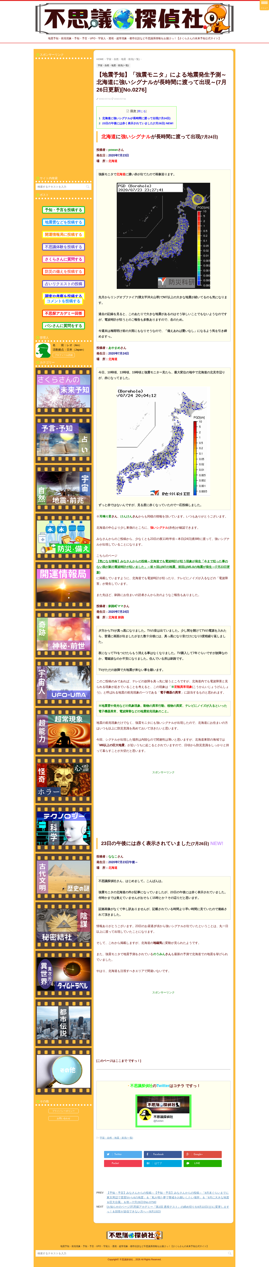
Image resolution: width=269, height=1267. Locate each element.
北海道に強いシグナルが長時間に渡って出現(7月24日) (136, 118)
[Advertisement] (163, 800)
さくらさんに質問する (63, 259)
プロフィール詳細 (64, 355)
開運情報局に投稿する (63, 234)
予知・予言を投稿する (63, 210)
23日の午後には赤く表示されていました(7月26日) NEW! (137, 123)
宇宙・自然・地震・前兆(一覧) (116, 1137)
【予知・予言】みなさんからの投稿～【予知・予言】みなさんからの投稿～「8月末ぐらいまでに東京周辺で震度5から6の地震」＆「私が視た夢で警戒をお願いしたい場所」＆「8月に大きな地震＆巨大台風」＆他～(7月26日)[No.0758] (168, 1197)
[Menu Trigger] (264, 5)
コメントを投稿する (63, 301)
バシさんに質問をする (63, 326)
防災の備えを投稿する (63, 271)
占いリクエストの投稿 (63, 284)
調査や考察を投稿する (63, 296)
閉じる (142, 111)
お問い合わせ (63, 1118)
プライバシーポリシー (63, 1111)
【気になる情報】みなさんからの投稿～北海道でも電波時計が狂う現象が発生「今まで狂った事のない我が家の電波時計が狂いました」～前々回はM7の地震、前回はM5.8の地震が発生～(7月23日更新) (163, 567)
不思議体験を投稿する (63, 247)
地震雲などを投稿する (63, 222)
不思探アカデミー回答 (63, 313)
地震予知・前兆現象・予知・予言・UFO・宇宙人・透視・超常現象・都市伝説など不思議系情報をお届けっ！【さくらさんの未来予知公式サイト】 (134, 1246)
